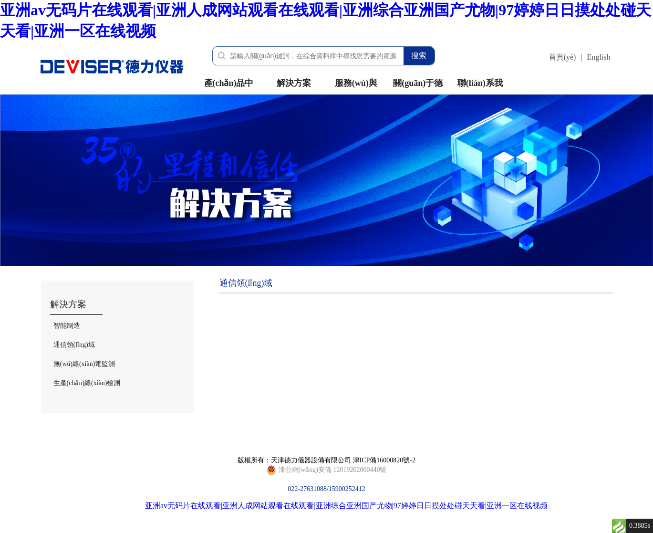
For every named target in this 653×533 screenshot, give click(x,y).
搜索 (418, 56)
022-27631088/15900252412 (327, 470)
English (599, 57)
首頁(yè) (562, 57)
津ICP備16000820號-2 (384, 460)
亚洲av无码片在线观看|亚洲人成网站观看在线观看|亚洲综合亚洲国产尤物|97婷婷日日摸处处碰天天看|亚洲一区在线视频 (346, 506)
